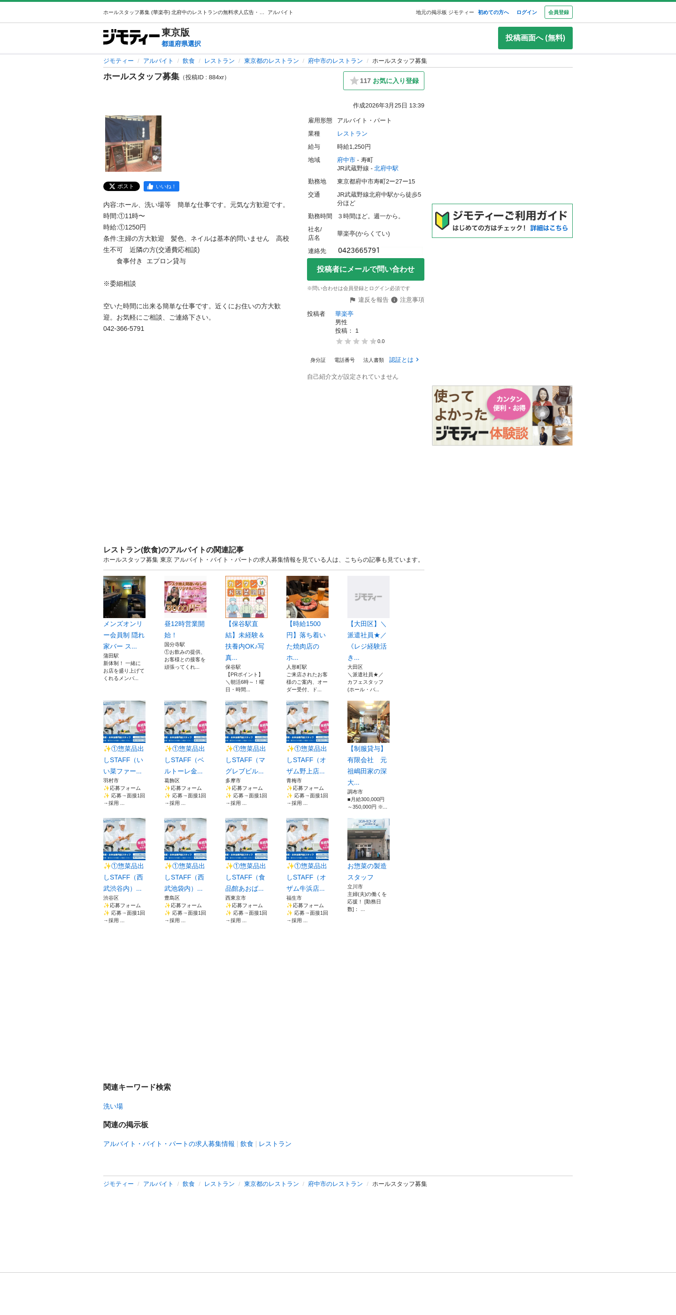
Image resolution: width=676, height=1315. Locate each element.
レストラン (219, 60)
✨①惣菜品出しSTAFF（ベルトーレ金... (185, 738)
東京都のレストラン (271, 60)
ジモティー (118, 60)
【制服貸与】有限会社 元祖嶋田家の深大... (368, 743)
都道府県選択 (181, 43)
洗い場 (113, 1106)
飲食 (189, 60)
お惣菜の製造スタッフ (368, 849)
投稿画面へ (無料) (535, 38)
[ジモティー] (131, 37)
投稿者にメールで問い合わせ (366, 269)
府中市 (346, 159)
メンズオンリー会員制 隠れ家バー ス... (124, 613)
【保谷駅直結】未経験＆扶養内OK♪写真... (246, 618)
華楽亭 (344, 313)
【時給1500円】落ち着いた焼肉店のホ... (307, 618)
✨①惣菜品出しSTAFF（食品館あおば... (246, 855)
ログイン (526, 12)
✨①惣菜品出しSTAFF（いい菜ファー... (124, 738)
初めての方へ (493, 12)
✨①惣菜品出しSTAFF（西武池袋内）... (185, 855)
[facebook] (161, 186)
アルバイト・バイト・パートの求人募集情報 (169, 1143)
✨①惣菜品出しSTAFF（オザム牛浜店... (307, 855)
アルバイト (158, 60)
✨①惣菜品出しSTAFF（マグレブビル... (246, 738)
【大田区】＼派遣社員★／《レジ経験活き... (368, 618)
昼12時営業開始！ (185, 607)
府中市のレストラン (335, 60)
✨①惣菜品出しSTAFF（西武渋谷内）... (124, 855)
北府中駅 (386, 168)
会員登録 (558, 12)
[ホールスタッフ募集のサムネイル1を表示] (133, 144)
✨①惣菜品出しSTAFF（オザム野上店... (307, 738)
